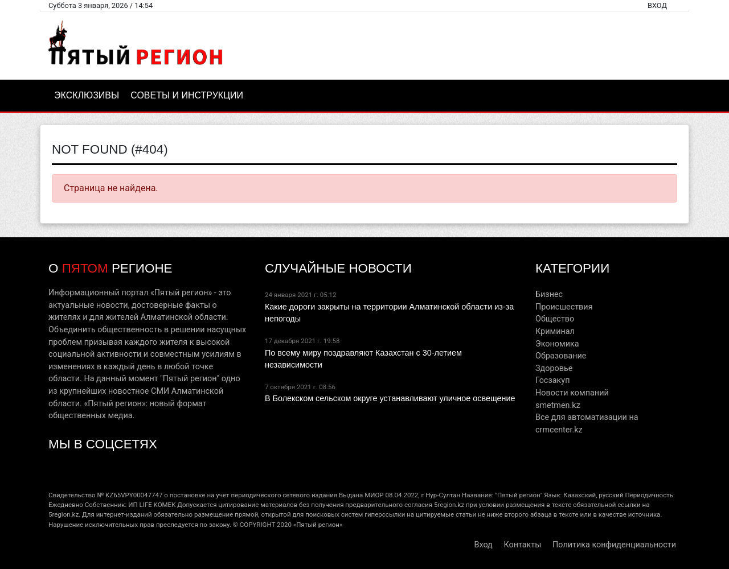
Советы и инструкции (186, 95)
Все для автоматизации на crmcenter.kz (586, 424)
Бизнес (549, 294)
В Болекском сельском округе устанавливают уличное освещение (390, 398)
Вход (657, 5)
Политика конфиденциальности (614, 545)
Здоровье (553, 368)
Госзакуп (552, 380)
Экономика (557, 344)
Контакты (522, 545)
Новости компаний (572, 393)
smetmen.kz (557, 405)
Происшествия (564, 307)
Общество (554, 319)
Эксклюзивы (86, 95)
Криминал (555, 331)
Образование (560, 356)
